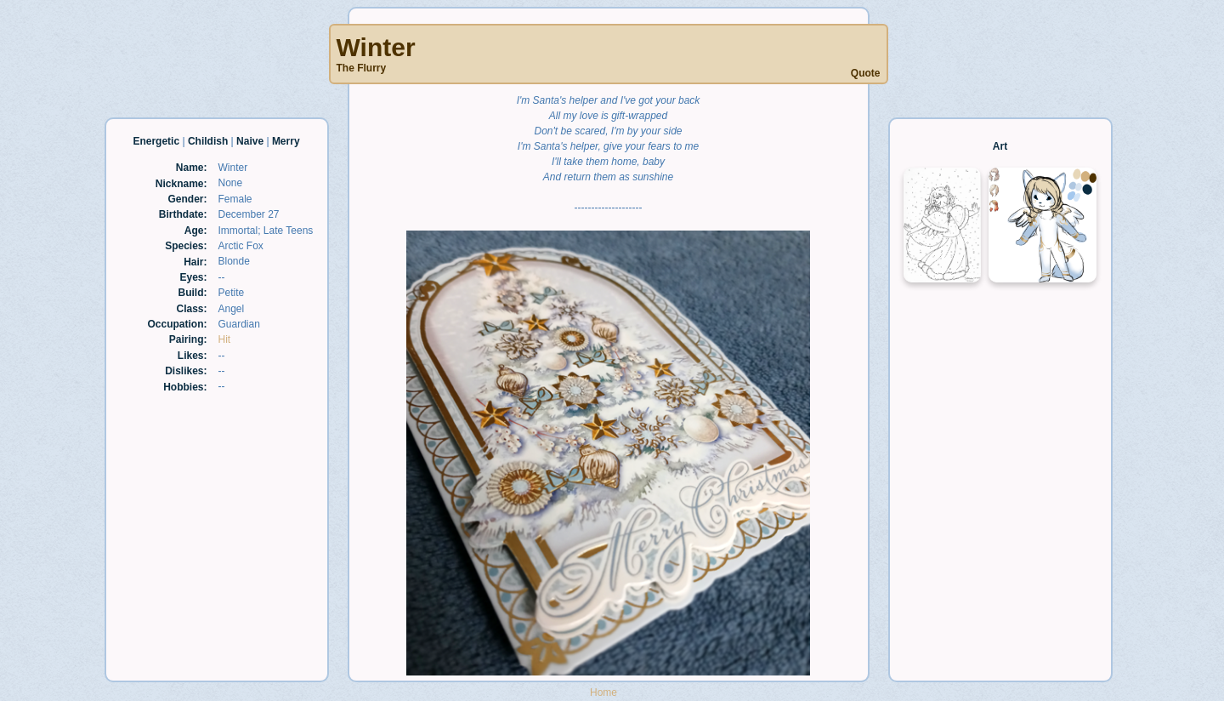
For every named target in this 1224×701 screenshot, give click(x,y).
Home (603, 692)
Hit (224, 339)
